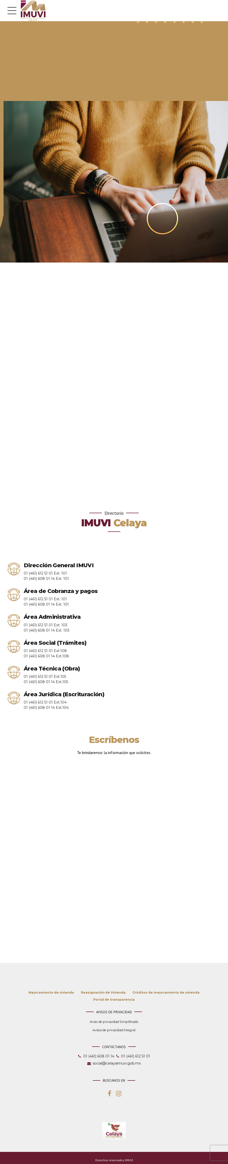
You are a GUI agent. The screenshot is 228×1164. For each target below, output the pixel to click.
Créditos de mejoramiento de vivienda (166, 994)
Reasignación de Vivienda (103, 994)
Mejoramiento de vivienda (51, 994)
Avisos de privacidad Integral (114, 1032)
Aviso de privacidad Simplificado (114, 1023)
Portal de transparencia (114, 1001)
